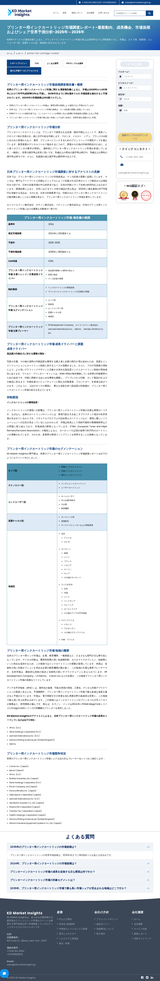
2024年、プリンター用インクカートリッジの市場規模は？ (43, 863)
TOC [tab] (37, 63)
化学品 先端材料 (66, 924)
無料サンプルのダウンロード (135, 137)
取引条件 (99, 933)
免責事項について (104, 928)
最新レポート (77, 12)
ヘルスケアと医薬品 (68, 938)
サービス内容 (139, 928)
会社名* (121, 94)
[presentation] (138, 120)
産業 (64, 12)
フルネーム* (123, 71)
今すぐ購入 (134, 64)
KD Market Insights (24, 913)
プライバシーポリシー (106, 919)
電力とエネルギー (66, 933)
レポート (20, 53)
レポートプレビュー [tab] (18, 63)
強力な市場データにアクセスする (24, 70)
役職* (120, 105)
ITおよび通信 (64, 919)
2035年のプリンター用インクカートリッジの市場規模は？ (43, 847)
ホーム (56, 12)
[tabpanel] (57, 452)
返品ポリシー (102, 924)
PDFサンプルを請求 (74, 63)
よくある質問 (52, 63)
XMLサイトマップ (141, 938)
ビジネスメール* (125, 83)
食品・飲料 (63, 943)
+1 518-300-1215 (131, 157)
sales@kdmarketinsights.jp (138, 2)
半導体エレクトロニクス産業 (72, 928)
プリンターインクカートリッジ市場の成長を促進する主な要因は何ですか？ (52, 872)
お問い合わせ (103, 12)
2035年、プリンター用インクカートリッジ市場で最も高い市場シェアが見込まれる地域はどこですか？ (68, 888)
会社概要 (90, 12)
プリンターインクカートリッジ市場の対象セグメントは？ (42, 880)
